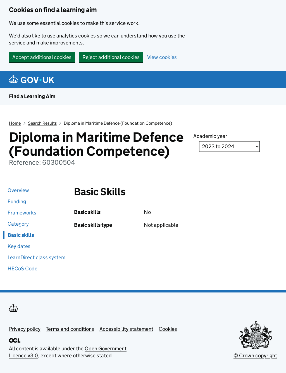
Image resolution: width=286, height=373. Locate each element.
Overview (18, 190)
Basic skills (21, 235)
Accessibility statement (126, 329)
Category (18, 224)
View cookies (162, 57)
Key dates (19, 246)
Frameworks (22, 212)
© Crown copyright (255, 355)
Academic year (210, 136)
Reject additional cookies (111, 57)
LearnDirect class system (36, 257)
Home (15, 123)
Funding (17, 201)
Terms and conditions (70, 329)
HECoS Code (22, 268)
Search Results (42, 123)
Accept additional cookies (42, 57)
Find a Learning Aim (32, 96)
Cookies (168, 329)
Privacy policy (24, 329)
